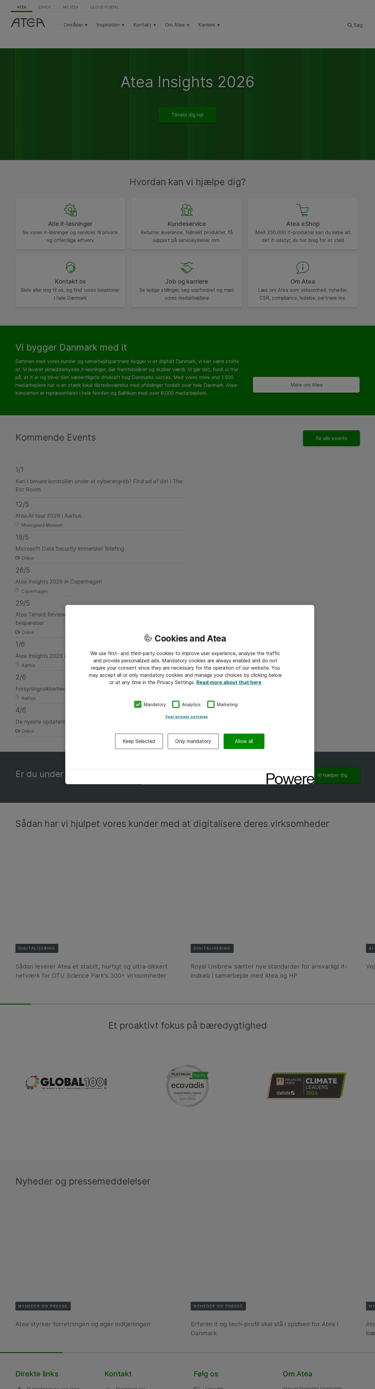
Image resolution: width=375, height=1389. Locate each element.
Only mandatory (193, 741)
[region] (189, 694)
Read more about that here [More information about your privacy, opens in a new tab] (228, 682)
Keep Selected (139, 741)
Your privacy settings (186, 717)
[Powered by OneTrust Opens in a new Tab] (288, 774)
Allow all (244, 741)
